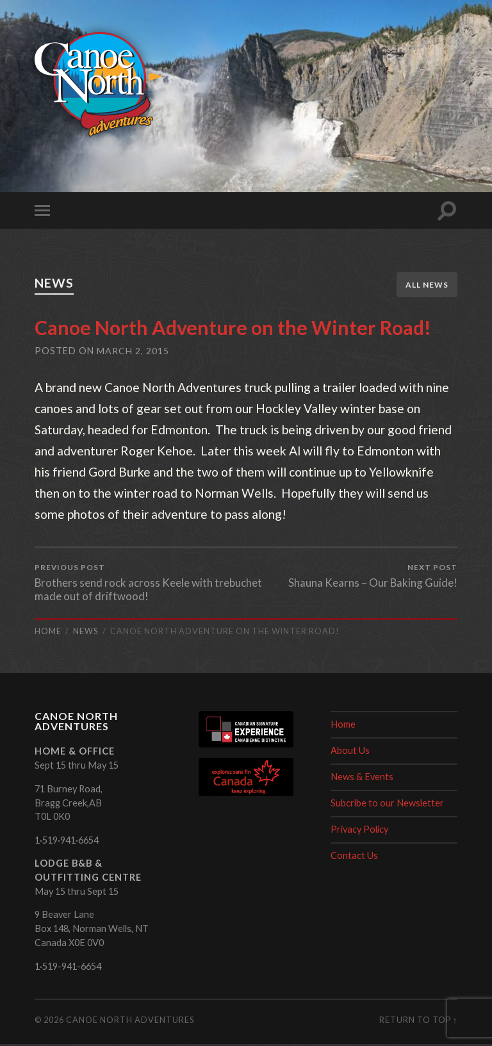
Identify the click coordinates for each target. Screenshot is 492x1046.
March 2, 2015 (133, 351)
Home (343, 726)
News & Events (362, 778)
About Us (350, 752)
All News (427, 285)
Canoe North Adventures (130, 1022)
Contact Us (354, 857)
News (57, 282)
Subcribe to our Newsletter (387, 804)
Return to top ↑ (418, 1022)
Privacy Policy (359, 831)
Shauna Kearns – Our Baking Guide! (372, 577)
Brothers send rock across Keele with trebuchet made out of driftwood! (138, 584)
